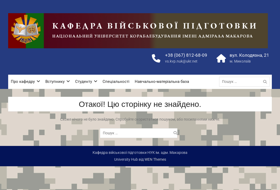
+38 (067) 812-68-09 (186, 55)
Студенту (83, 81)
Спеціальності (116, 81)
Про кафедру (23, 81)
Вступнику (55, 81)
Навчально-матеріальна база (162, 81)
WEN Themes (155, 159)
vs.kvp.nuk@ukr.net (181, 61)
